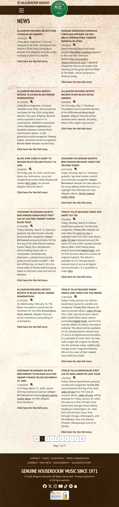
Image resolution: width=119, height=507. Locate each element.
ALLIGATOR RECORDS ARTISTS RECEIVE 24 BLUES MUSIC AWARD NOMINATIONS (35, 293)
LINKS (45, 458)
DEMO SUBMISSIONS (77, 458)
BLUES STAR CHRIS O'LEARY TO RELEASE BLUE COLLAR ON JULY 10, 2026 (36, 162)
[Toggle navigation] (21, 10)
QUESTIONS (57, 458)
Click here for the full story (32, 61)
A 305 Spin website (59, 480)
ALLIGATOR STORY (81, 462)
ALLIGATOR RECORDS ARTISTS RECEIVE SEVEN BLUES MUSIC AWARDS (78, 95)
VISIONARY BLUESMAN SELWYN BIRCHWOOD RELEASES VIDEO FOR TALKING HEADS (80, 162)
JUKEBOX (32, 462)
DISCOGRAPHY (61, 462)
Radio (35, 3)
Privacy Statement (85, 476)
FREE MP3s (45, 462)
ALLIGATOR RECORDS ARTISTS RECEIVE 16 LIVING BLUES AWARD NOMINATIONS (36, 95)
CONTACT (35, 458)
